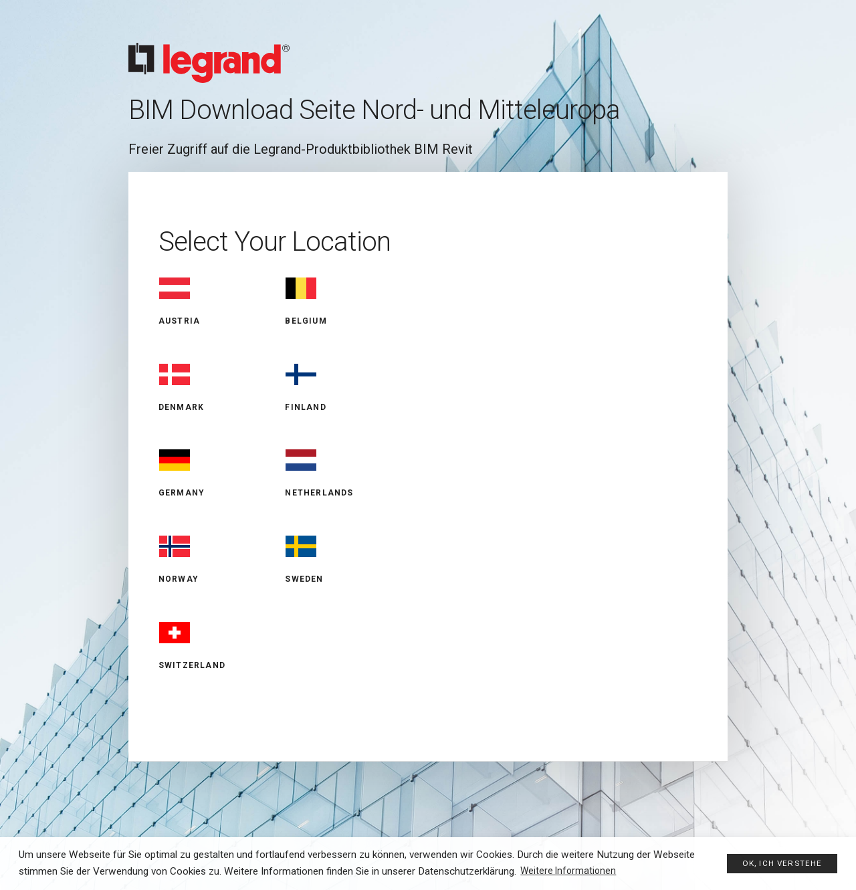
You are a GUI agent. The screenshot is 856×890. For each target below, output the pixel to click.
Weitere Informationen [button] (571, 870)
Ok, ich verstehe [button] (777, 862)
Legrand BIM (428, 51)
